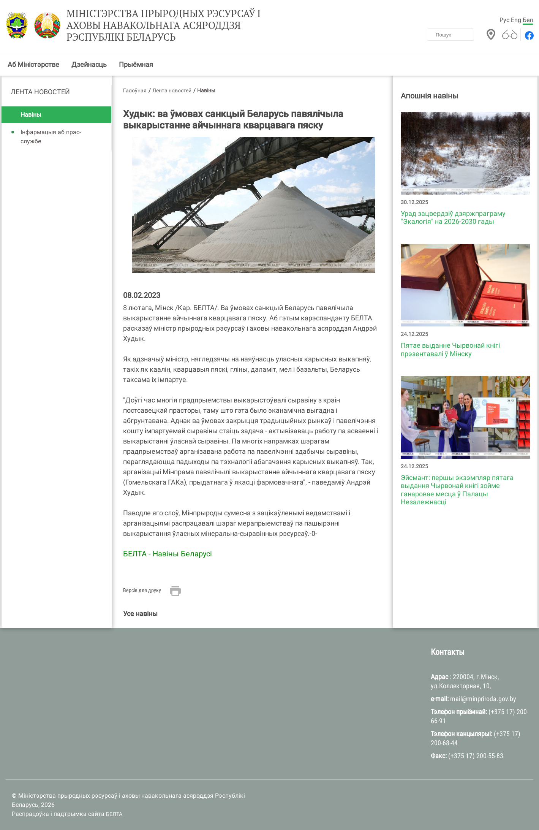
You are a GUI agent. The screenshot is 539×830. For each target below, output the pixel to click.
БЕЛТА (114, 814)
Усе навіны (140, 614)
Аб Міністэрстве (33, 64)
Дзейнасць (89, 64)
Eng (516, 20)
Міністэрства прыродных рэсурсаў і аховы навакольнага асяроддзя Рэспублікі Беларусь (163, 25)
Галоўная (135, 90)
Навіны (31, 114)
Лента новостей (40, 92)
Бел (528, 20)
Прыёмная (136, 64)
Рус (504, 20)
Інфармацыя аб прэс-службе (51, 136)
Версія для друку (142, 590)
